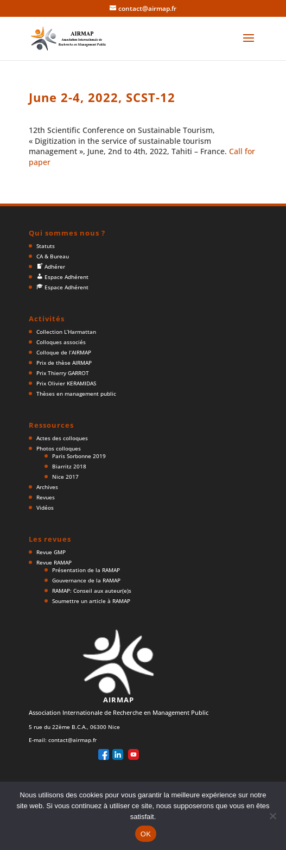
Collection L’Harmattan (66, 331)
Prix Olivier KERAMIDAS (66, 383)
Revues (45, 497)
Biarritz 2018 (69, 466)
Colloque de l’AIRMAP (63, 352)
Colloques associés (61, 342)
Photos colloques (58, 448)
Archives (47, 487)
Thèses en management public (76, 393)
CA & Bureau (52, 256)
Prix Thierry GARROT (62, 373)
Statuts (45, 246)
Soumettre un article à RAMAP (91, 601)
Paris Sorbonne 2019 (79, 456)
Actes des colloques (62, 438)
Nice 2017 (65, 476)
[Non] (272, 815)
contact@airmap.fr (72, 740)
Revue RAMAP (54, 562)
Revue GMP (51, 552)
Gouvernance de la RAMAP (86, 580)
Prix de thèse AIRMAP (64, 362)
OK (146, 834)
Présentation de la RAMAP (86, 570)
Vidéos (45, 507)
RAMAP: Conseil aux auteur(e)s (91, 590)
